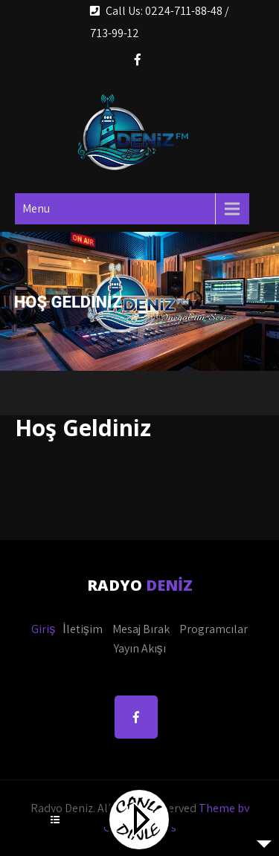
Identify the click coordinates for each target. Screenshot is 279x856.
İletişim (82, 629)
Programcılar (213, 629)
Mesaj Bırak (141, 629)
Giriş (43, 629)
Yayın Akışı (140, 648)
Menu (36, 208)
